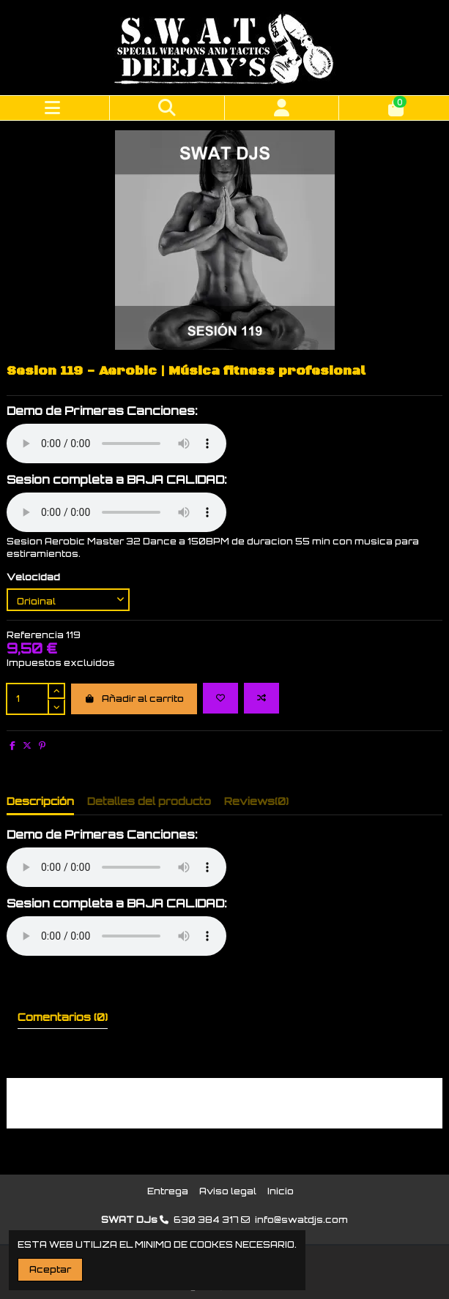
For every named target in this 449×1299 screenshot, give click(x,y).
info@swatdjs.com (301, 1219)
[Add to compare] (261, 698)
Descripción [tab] (40, 801)
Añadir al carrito (134, 698)
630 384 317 (206, 1219)
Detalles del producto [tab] (149, 801)
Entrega (167, 1191)
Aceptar (50, 1269)
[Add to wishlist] (220, 698)
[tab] (256, 804)
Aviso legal (227, 1191)
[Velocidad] (68, 600)
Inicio (280, 1191)
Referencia (35, 634)
